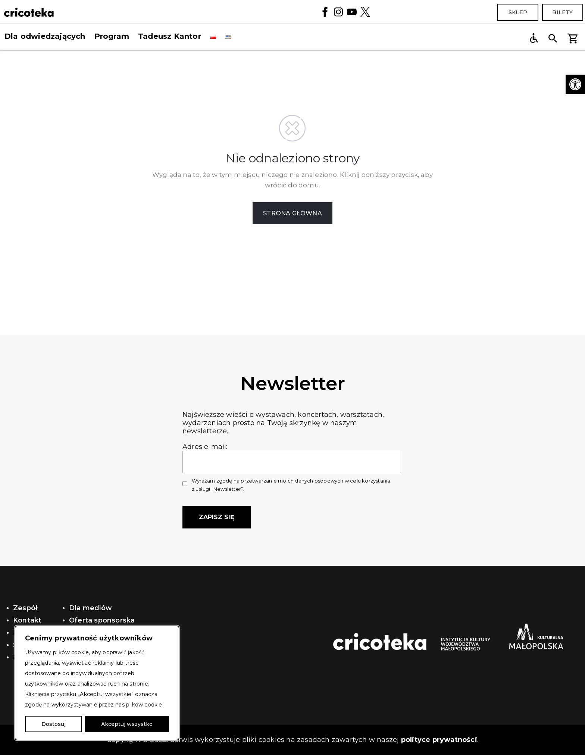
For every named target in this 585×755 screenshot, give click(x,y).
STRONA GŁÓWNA (292, 213)
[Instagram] (338, 11)
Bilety (562, 12)
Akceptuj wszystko (127, 724)
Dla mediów (90, 608)
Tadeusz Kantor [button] (169, 36)
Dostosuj (53, 724)
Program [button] (111, 36)
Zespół (25, 608)
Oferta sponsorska (102, 620)
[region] (97, 683)
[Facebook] (325, 11)
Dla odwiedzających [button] (44, 36)
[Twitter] (365, 11)
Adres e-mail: (291, 454)
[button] (575, 84)
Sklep (518, 12)
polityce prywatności (439, 740)
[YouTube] (352, 11)
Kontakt (27, 620)
